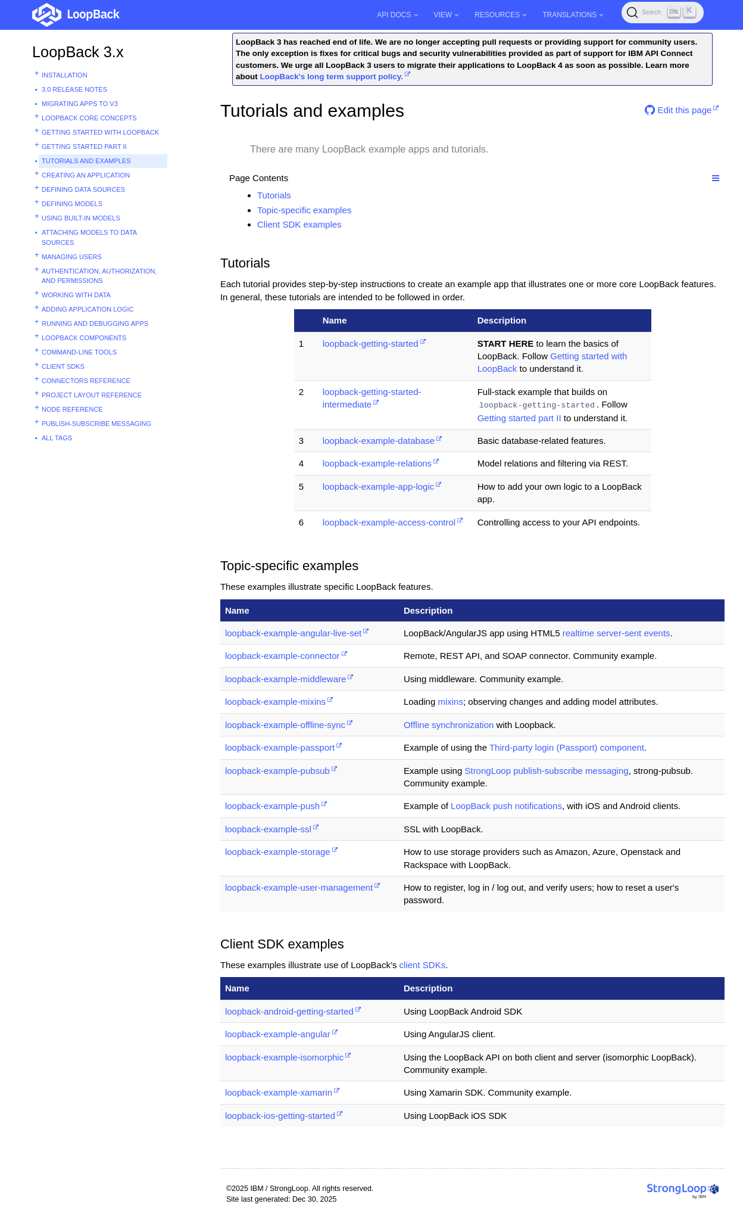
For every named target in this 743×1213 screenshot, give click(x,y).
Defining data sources (83, 189)
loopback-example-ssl (268, 829)
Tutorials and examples (86, 160)
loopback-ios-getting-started (280, 1116)
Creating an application (86, 175)
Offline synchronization (449, 725)
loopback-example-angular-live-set (293, 633)
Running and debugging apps (95, 323)
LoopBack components (84, 337)
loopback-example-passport (280, 747)
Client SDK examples (299, 224)
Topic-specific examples (304, 210)
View (447, 15)
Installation (65, 75)
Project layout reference (92, 395)
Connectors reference (86, 380)
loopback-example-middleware (285, 679)
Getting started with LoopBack (100, 132)
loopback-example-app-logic (379, 486)
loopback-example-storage (277, 852)
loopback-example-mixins (275, 701)
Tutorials (274, 195)
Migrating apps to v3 (80, 103)
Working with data (76, 294)
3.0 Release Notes (74, 89)
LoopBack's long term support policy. (331, 76)
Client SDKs (63, 366)
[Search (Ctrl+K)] (663, 12)
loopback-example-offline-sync (285, 725)
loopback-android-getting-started (289, 1011)
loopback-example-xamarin (278, 1092)
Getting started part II (84, 146)
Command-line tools (79, 352)
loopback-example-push (272, 806)
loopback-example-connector (282, 656)
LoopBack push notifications (506, 806)
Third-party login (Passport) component (566, 747)
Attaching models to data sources (89, 237)
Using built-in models (81, 218)
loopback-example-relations (377, 463)
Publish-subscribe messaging (96, 423)
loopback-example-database (379, 441)
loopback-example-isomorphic (284, 1057)
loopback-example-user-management (299, 887)
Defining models (72, 203)
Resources (500, 15)
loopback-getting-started (371, 343)
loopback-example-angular (277, 1034)
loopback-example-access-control (389, 522)
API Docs (397, 15)
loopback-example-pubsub (277, 771)
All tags (57, 437)
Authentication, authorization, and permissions (99, 276)
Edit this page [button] (678, 110)
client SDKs (422, 965)
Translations (573, 15)
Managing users (72, 256)
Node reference (72, 409)
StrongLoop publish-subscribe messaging (546, 771)
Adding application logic (87, 309)
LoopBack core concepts (89, 118)
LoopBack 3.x (78, 51)
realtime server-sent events (616, 633)
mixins (450, 701)
